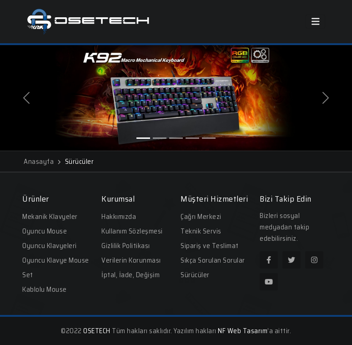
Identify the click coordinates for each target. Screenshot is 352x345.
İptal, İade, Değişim (130, 274)
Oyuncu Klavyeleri (49, 245)
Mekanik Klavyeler (50, 216)
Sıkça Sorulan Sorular (213, 260)
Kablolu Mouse (44, 289)
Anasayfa (42, 161)
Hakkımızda (118, 216)
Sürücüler (195, 274)
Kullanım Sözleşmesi (132, 231)
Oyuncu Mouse (44, 231)
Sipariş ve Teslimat (210, 245)
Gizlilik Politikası (125, 245)
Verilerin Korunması (131, 260)
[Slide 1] (143, 138)
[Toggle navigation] (316, 22)
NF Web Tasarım (242, 330)
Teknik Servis (201, 231)
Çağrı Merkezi (201, 216)
